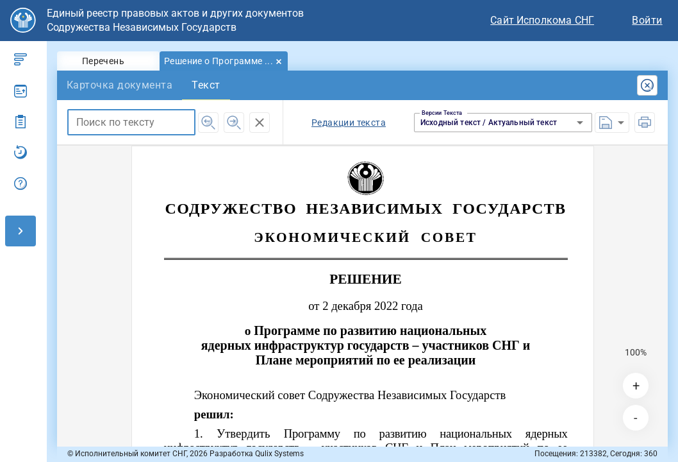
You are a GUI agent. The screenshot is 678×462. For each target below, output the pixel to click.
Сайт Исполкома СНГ (542, 20)
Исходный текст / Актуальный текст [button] (488, 122)
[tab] (108, 61)
